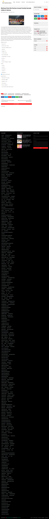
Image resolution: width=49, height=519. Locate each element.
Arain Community (4, 141)
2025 (40, 48)
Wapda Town (9, 473)
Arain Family (10, 141)
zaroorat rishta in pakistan (19, 94)
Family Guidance (4, 227)
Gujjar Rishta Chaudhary (5, 249)
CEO (2, 194)
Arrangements (3, 146)
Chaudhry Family (6, 194)
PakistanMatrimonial (4, 384)
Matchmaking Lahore (10, 329)
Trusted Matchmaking (4, 467)
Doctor (2, 205)
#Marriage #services (8, 135)
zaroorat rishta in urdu (27, 94)
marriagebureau (3, 326)
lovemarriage (3, 296)
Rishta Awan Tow (9, 412)
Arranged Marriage (10, 144)
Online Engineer (7, 346)
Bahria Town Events (9, 149)
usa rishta (7, 470)
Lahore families (9, 268)
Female (13, 229)
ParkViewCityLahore (4, 385)
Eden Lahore (3, 213)
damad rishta (8, 199)
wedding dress (3, 481)
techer (6, 456)
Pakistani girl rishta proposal (5, 371)
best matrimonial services (5, 171)
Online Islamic (12, 346)
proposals (9, 395)
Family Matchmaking (11, 227)
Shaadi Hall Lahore (4, 434)
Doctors (2, 210)
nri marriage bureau (10, 343)
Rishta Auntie (3, 412)
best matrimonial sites (4, 172)
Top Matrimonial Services (5, 460)
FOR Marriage (3, 240)
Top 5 (11, 456)
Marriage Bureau (3, 304)
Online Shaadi (3, 362)
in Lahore (8, 255)
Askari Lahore (9, 146)
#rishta (2, 136)
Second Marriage (4, 429)
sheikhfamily (12, 445)
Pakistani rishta (3, 379)
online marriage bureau (4, 348)
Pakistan (40, 40)
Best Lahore (11, 157)
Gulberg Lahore (3, 252)
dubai (11, 210)
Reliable (9, 409)
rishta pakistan (9, 415)
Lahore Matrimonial (4, 274)
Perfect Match (3, 388)
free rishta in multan (11, 93)
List (6, 293)
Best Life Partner (3, 161)
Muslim (10, 340)
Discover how (11, 204)
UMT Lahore (3, 470)
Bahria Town (3, 149)
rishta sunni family (9, 424)
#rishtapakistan (7, 136)
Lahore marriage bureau (5, 271)
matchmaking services (4, 332)
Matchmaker (9, 327)
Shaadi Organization (4, 440)
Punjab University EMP (10, 396)
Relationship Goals (4, 409)
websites (10, 476)
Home (32, 517)
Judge (9, 260)
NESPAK (2, 341)
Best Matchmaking (4, 166)
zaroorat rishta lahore (4, 512)
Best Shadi (9, 180)
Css (4, 199)
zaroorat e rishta (4, 94)
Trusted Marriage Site (4, 465)
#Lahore (2, 135)
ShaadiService (11, 440)
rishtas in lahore (10, 426)
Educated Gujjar (3, 216)
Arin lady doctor (3, 144)
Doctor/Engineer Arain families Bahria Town (7, 208)
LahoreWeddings (9, 288)
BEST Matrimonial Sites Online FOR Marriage (26, 145)
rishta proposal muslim (4, 418)
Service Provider (10, 429)
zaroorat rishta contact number (6, 501)
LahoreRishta (3, 288)
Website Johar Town (4, 476)
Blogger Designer (10, 517)
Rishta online (3, 415)
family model (3, 229)
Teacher (2, 456)
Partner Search (10, 385)
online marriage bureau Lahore (6, 349)
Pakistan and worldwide (5, 365)
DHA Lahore (3, 202)
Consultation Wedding (4, 197)
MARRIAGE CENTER (4, 313)
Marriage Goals (3, 315)
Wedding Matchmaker (10, 481)
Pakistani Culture (9, 368)
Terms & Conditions (41, 517)
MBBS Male (6, 337)
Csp (2, 199)
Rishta (10, 410)
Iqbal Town (13, 255)
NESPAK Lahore (7, 341)
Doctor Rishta (3, 207)
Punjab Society (3, 396)
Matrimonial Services (4, 335)
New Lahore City (12, 341)
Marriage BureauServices (5, 312)
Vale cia (11, 470)
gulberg (13, 251)
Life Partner (3, 293)
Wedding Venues (4, 492)
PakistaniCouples (4, 382)
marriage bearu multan (25, 93)
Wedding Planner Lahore (5, 484)
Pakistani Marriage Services (5, 374)
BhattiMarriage (8, 188)
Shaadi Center (10, 432)
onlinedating (9, 362)
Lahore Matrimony (18, 93)
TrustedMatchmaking (4, 468)
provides (13, 395)
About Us (46, 517)
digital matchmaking (4, 204)
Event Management (4, 224)
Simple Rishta (6, 446)
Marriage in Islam (9, 315)
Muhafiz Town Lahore (4, 340)
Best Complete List (4, 155)
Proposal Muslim (3, 395)
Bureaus (8, 191)
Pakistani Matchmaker (4, 376)
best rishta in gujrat (4, 177)
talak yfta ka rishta (12, 454)
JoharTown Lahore (4, 260)
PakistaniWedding (10, 382)
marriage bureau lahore (5, 305)
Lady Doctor (12, 263)
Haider (6, 254)
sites (10, 446)
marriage (7, 299)
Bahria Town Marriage (4, 152)
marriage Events (10, 313)
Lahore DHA (10, 266)
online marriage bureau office (5, 351)
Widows (7, 493)
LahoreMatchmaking (11, 287)
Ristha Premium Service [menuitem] (30, 2)
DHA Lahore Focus (8, 202)
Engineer (10, 221)
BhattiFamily (3, 188)
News (2, 343)
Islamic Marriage (11, 257)
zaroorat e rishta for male (5, 496)
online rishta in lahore (4, 357)
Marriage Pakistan (10, 316)
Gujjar (9, 244)
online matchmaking (4, 354)
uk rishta (13, 468)
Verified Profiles (3, 473)
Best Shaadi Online (4, 180)
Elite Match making (4, 218)
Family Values (9, 229)
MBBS (2, 337)
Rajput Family (10, 401)
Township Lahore (3, 462)
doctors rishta (7, 210)
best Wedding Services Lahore (5, 185)
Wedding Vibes (10, 492)
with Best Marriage (12, 493)
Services (2, 431)
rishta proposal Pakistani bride (5, 421)
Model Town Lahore (4, 338)
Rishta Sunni (3, 424)
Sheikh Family (7, 445)
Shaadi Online (13, 435)
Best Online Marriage (9, 174)
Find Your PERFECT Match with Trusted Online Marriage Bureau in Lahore (27, 141)
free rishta (5, 93)
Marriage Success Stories (5, 324)
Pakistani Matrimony (4, 377)
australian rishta (3, 147)
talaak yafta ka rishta (4, 454)
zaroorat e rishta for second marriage (6, 498)
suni (10, 448)
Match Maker (9, 326)
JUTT (12, 260)
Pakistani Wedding (10, 379)
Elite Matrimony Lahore (4, 219)
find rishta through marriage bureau (6, 235)
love (8, 293)
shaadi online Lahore (4, 437)
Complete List (13, 196)
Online (2, 346)
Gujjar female (9, 246)
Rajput (8, 399)
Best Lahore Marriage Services (5, 160)
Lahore (9, 265)
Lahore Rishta (9, 280)
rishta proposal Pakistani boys (5, 420)
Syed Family (3, 451)
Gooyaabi (19, 517)
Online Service (10, 360)
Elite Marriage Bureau (11, 216)
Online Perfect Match (12, 354)
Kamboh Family (3, 263)
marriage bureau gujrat (11, 304)
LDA (6, 291)
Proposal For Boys (4, 393)
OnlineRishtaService (4, 363)
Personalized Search (4, 390)
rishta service (3, 423)
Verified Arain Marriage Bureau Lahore (6, 471)
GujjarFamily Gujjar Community (6, 251)
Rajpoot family (3, 399)
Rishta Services (9, 423)
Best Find (9, 155)
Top (8, 456)
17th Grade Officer (4, 138)
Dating (13, 199)
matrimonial (11, 332)
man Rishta (3, 299)
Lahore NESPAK (3, 279)
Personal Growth (9, 388)
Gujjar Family (3, 246)
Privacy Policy (35, 517)
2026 (40, 46)
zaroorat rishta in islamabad (5, 504)
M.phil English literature (10, 296)
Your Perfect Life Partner (4, 495)
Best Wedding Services (4, 183)
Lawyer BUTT (3, 291)
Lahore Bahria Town (4, 266)
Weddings (3, 493)
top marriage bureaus (4, 457)
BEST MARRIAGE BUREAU (5, 12)
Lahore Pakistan (9, 279)
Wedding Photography (4, 482)
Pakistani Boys (3, 368)
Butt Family (3, 193)
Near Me (13, 340)
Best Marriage (9, 161)
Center (14, 193)
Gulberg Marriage (9, 252)
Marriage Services (4, 321)
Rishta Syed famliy (4, 426)
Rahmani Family (9, 398)
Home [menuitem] (14, 2)
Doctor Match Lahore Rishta (9, 205)
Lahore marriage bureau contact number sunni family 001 (43, 32)
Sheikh (2, 445)
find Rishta (3, 233)
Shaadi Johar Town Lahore (5, 435)
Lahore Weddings (4, 287)
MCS (9, 337)
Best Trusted (3, 182)
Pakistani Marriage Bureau (5, 373)
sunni (13, 448)
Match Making (3, 327)
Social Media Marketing (4, 448)
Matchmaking (3, 329)
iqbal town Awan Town (4, 257)
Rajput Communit (4, 401)
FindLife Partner (11, 238)
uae (9, 468)
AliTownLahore (12, 138)
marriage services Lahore (5, 323)
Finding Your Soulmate (4, 238)
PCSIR (2, 387)
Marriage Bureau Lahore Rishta (5, 307)
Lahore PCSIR (3, 280)
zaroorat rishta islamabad (5, 509)
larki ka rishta (7, 290)
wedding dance (3, 479)
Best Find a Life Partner (4, 157)
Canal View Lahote (8, 193)
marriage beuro (12, 302)
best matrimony (11, 172)
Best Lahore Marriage (4, 158)
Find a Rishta (6, 230)
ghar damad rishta (4, 244)
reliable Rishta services (4, 410)
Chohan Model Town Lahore (5, 196)
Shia (2, 446)
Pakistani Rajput (11, 377)
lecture (10, 291)
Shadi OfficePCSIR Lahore (5, 443)
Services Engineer (4, 432)
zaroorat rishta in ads (11, 94)
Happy (9, 254)
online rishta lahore (4, 360)
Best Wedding (8, 182)
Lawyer (12, 290)
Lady (8, 263)
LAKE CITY (2, 290)
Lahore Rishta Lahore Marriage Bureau (7, 282)
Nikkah (5, 343)
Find (2, 230)
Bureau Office (3, 191)
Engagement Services (4, 221)
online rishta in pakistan (4, 359)
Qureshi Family (3, 398)
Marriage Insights (4, 316)
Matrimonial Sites (11, 335)
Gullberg (2, 254)
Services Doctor (7, 431)
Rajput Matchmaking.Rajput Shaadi (6, 404)
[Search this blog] (39, 9)
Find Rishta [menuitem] (18, 2)
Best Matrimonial (3, 169)
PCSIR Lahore (6, 387)
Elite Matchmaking (11, 218)
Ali (8, 138)
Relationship (3, 407)
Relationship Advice (9, 407)
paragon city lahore (12, 384)
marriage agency (4, 301)
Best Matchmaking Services (5, 168)
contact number (11, 197)
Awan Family (9, 147)
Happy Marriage (3, 255)
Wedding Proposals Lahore (5, 487)
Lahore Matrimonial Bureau (5, 276)
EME (9, 219)
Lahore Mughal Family (11, 277)
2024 (40, 50)
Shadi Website (12, 443)
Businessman (12, 191)
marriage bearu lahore (11, 301)
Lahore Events (3, 268)
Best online (3, 174)
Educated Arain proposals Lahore (6, 215)
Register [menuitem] (23, 2)
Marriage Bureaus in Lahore (5, 310)
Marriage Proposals (4, 318)
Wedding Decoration (11, 479)
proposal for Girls (10, 393)
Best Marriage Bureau (4, 163)
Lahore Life (9, 269)
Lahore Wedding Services (5, 285)
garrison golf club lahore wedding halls (7, 243)
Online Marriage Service (4, 352)
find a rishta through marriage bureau (7, 232)
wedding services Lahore (5, 490)
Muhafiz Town (10, 338)
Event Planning (10, 224)
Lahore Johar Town (4, 269)
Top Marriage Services (4, 459)
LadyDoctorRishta (4, 265)
